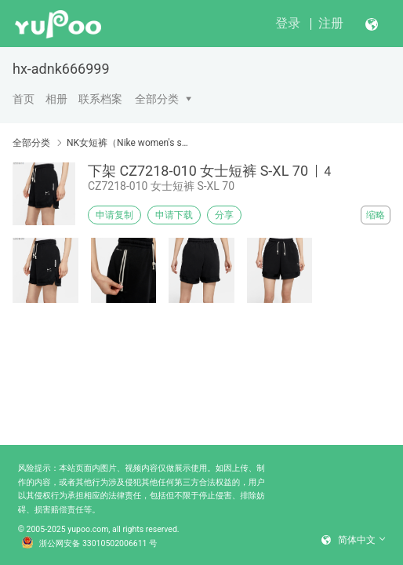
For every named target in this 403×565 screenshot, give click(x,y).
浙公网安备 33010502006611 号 (89, 544)
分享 (224, 215)
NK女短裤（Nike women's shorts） (128, 142)
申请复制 (114, 215)
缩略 (375, 215)
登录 (287, 23)
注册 (330, 23)
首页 (23, 99)
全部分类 (157, 99)
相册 (56, 99)
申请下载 (174, 215)
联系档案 (100, 99)
